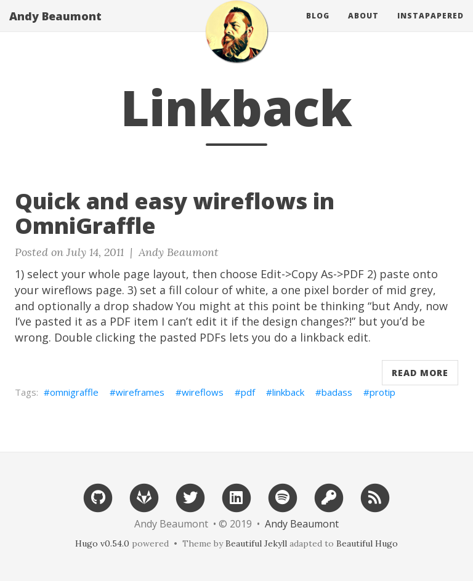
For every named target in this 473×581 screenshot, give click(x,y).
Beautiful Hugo (367, 543)
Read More (420, 373)
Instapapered (430, 27)
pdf (248, 392)
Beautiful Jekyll (256, 543)
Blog (317, 27)
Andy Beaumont (55, 27)
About (363, 27)
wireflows (203, 392)
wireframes (140, 392)
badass (336, 392)
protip (382, 392)
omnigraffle (74, 392)
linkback (288, 392)
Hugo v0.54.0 (102, 543)
